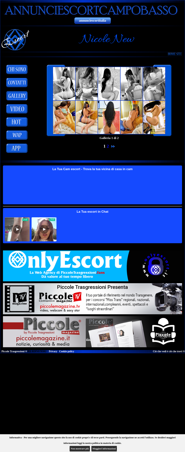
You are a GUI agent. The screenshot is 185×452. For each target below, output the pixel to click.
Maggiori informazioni (104, 448)
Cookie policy (66, 351)
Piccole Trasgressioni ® (14, 351)
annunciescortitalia (92, 20)
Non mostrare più (80, 448)
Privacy (53, 351)
